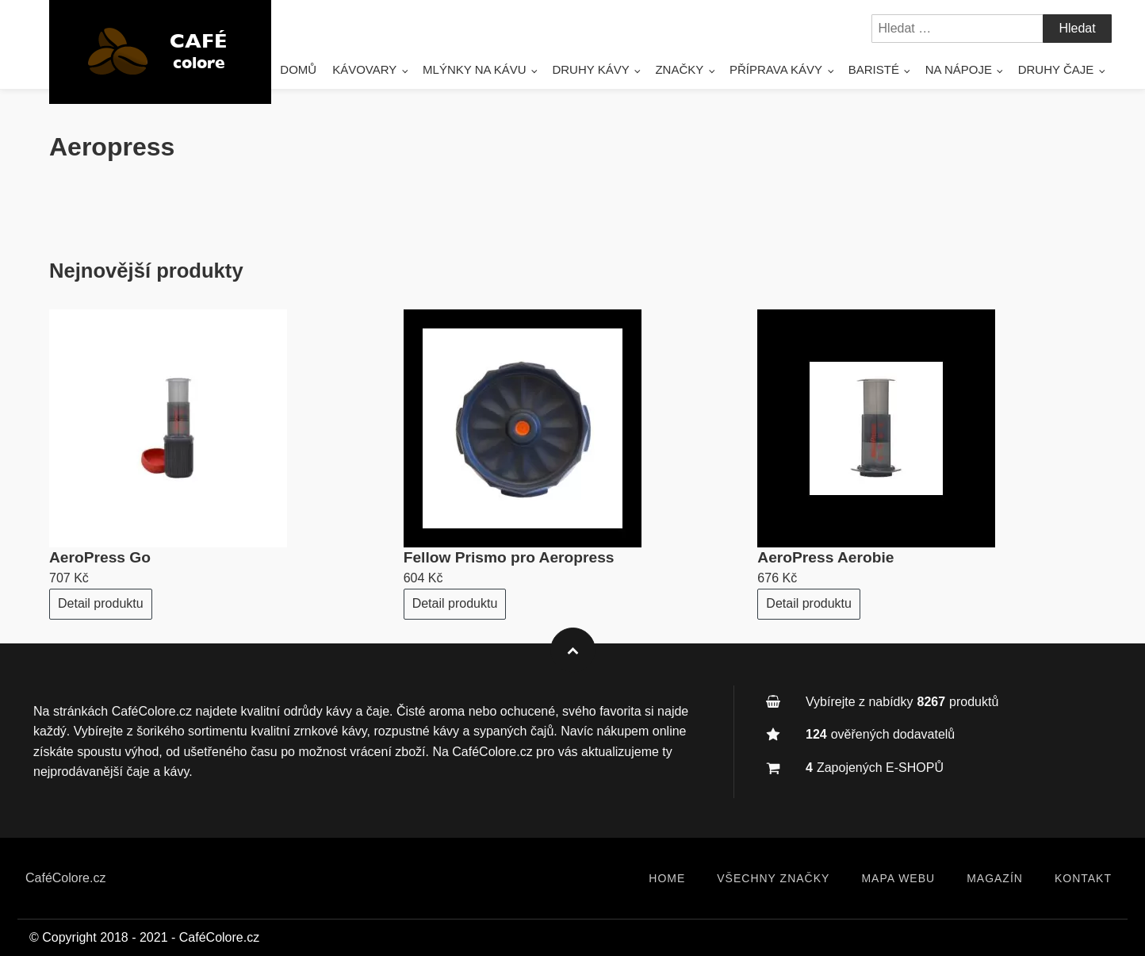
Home (667, 878)
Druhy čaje (1056, 69)
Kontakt (1083, 878)
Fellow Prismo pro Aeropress (509, 557)
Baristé (873, 69)
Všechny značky (773, 878)
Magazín (995, 878)
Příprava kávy (776, 69)
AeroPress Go (100, 557)
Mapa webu (898, 878)
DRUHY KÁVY (590, 69)
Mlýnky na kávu (475, 69)
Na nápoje (958, 69)
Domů (298, 69)
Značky (679, 69)
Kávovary (364, 69)
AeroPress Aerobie (825, 557)
